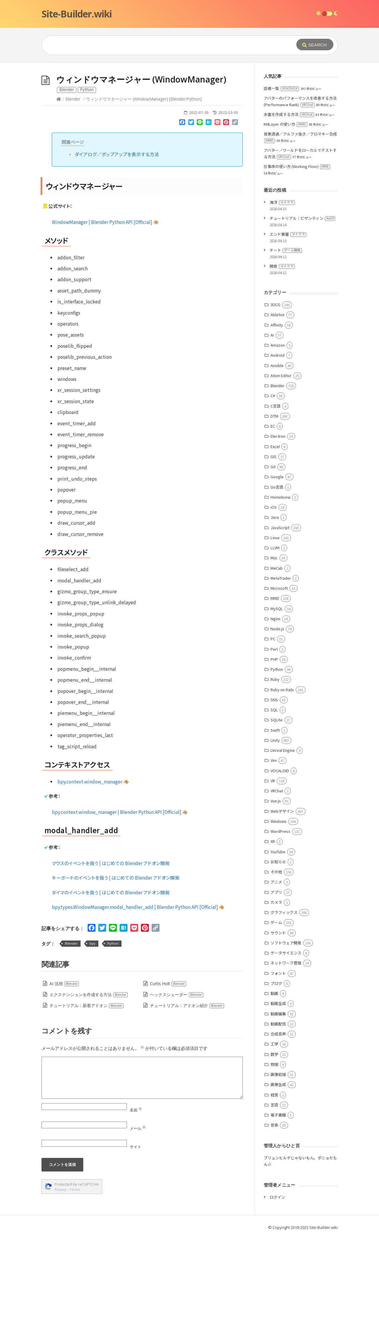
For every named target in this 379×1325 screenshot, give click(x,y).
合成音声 (278, 1122)
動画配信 (278, 1112)
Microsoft (279, 677)
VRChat (277, 879)
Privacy (60, 1278)
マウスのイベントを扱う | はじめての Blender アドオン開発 (111, 951)
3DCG (275, 393)
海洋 (282, 291)
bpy (92, 1032)
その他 (276, 960)
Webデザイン (282, 900)
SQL (274, 798)
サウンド (278, 1021)
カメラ (276, 991)
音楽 (274, 1213)
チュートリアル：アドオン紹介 (187, 1094)
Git (273, 555)
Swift (275, 819)
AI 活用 (64, 1072)
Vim (274, 849)
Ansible (277, 454)
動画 (274, 1082)
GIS (273, 545)
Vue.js (276, 889)
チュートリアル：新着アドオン (86, 1094)
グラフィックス (284, 1001)
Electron (278, 525)
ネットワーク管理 (286, 1051)
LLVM (275, 636)
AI (272, 423)
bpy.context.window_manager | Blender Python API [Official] (120, 900)
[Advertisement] (189, 107)
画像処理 (278, 1163)
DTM (274, 505)
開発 (282, 355)
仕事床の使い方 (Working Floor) (297, 255)
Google (277, 565)
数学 (274, 1143)
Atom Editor (281, 464)
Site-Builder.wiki (76, 13)
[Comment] (142, 1166)
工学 (274, 1132)
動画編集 (278, 1102)
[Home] (58, 187)
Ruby (275, 768)
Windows (279, 910)
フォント (278, 1062)
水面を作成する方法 (289, 203)
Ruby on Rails (282, 778)
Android (277, 444)
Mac (274, 646)
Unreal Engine (283, 839)
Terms (74, 1278)
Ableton (277, 403)
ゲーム (276, 1011)
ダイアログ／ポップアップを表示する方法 (117, 243)
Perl (274, 738)
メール (138, 1217)
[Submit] (314, 44)
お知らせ (278, 950)
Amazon (278, 434)
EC (273, 515)
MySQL (277, 697)
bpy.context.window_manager (93, 870)
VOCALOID (280, 859)
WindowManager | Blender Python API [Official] (105, 310)
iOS (274, 596)
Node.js (277, 717)
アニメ (276, 970)
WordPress (280, 920)
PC (273, 727)
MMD (275, 687)
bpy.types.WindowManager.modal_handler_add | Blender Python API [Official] (138, 995)
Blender (72, 187)
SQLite (277, 808)
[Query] (160, 45)
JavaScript (280, 616)
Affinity (277, 413)
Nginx (275, 707)
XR (273, 930)
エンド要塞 (288, 323)
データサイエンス (286, 1041)
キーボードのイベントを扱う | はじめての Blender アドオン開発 (116, 966)
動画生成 (278, 1092)
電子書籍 (278, 1203)
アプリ (276, 981)
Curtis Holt (168, 1072)
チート (286, 339)
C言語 (276, 494)
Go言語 (277, 576)
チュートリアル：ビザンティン (302, 307)
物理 (274, 1153)
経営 (274, 1183)
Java (275, 606)
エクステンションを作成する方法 (88, 1083)
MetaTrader (281, 667)
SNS (274, 788)
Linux (275, 626)
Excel (275, 535)
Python (113, 1032)
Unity (275, 829)
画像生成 (278, 1173)
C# (273, 484)
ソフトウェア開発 (286, 1031)
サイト (135, 1235)
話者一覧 (281, 177)
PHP (274, 748)
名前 (136, 1198)
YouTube (278, 940)
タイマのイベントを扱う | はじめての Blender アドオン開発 (111, 981)
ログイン (277, 1286)
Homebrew (280, 586)
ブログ (276, 1072)
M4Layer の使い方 (285, 213)
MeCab (277, 657)
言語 (274, 1193)
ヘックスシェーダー (177, 1083)
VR (273, 869)
